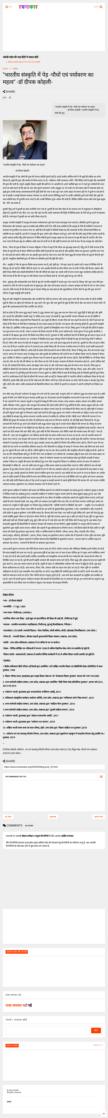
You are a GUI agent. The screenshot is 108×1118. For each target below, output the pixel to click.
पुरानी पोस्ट (98, 817)
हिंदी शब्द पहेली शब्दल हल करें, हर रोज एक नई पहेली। (24, 62)
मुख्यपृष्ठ (53, 817)
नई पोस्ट (8, 817)
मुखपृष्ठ (9, 1102)
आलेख (15, 69)
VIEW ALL (97, 1045)
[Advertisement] (54, 31)
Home (5, 69)
